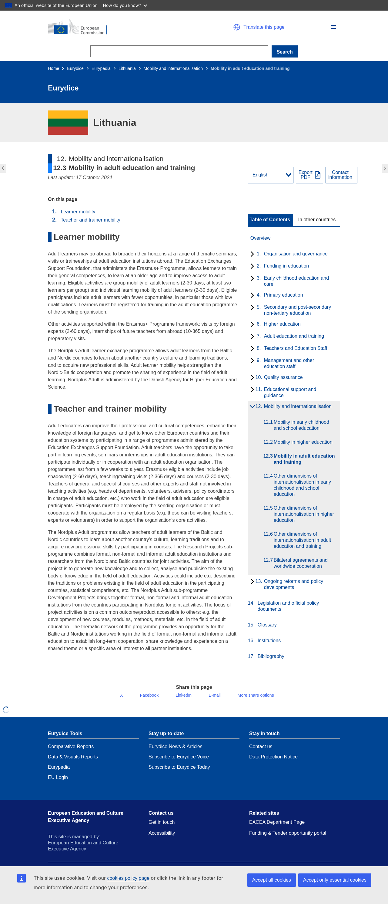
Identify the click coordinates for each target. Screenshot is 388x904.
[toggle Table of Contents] (270, 220)
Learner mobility (78, 211)
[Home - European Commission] (118, 27)
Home (53, 68)
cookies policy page (128, 878)
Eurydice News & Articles (175, 751)
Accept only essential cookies (334, 880)
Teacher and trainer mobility (90, 219)
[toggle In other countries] (317, 220)
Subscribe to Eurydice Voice (179, 761)
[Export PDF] (309, 175)
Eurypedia (101, 68)
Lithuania (127, 68)
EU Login (58, 782)
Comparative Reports (71, 751)
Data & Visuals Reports (73, 761)
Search (284, 51)
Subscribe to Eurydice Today (179, 771)
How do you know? (125, 5)
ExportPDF (306, 175)
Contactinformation (340, 175)
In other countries (317, 219)
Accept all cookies (271, 880)
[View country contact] (341, 175)
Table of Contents (269, 219)
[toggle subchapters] (251, 254)
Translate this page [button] (263, 27)
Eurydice (75, 68)
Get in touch (162, 827)
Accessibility (162, 837)
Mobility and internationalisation (173, 68)
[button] (333, 27)
